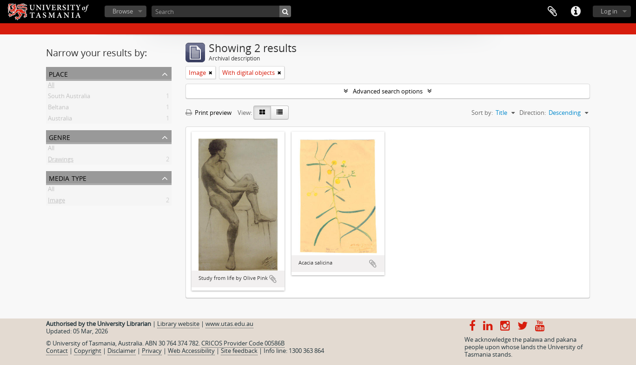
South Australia (69, 97)
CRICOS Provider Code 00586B (243, 343)
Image (56, 202)
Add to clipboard (273, 279)
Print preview (209, 112)
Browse (123, 11)
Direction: (532, 112)
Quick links (575, 11)
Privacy (152, 350)
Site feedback (239, 350)
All (51, 86)
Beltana (58, 109)
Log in (609, 11)
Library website (178, 323)
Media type (67, 177)
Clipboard (552, 11)
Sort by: (482, 112)
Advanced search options (388, 91)
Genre (59, 136)
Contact (57, 350)
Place (58, 73)
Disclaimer (121, 350)
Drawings (60, 161)
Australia (60, 120)
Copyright (87, 350)
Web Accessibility (191, 350)
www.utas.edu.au (229, 323)
